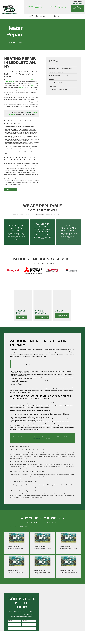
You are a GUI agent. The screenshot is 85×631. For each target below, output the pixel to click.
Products (29, 6)
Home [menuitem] (26, 16)
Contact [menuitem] (80, 16)
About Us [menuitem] (31, 16)
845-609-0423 (77, 3)
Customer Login (77, 8)
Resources (53, 6)
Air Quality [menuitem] (56, 16)
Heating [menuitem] (49, 16)
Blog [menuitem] (73, 16)
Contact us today (15, 42)
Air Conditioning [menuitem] (40, 16)
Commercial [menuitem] (66, 16)
